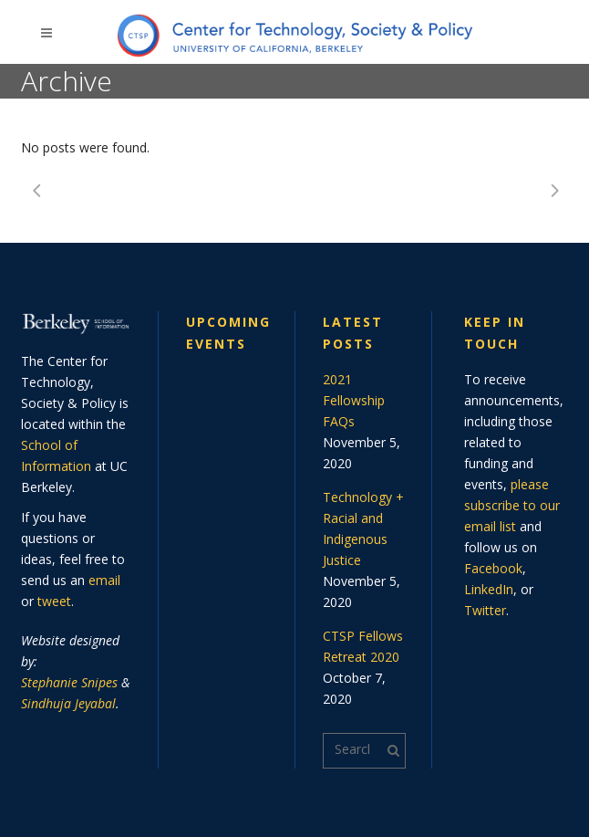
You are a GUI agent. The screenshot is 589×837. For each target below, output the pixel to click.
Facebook (493, 568)
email (104, 580)
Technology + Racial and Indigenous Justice (363, 528)
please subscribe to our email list (512, 505)
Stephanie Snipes (69, 682)
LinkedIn (488, 589)
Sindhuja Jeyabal (68, 703)
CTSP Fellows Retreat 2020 (363, 646)
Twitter (485, 610)
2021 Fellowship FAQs (354, 400)
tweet (54, 601)
